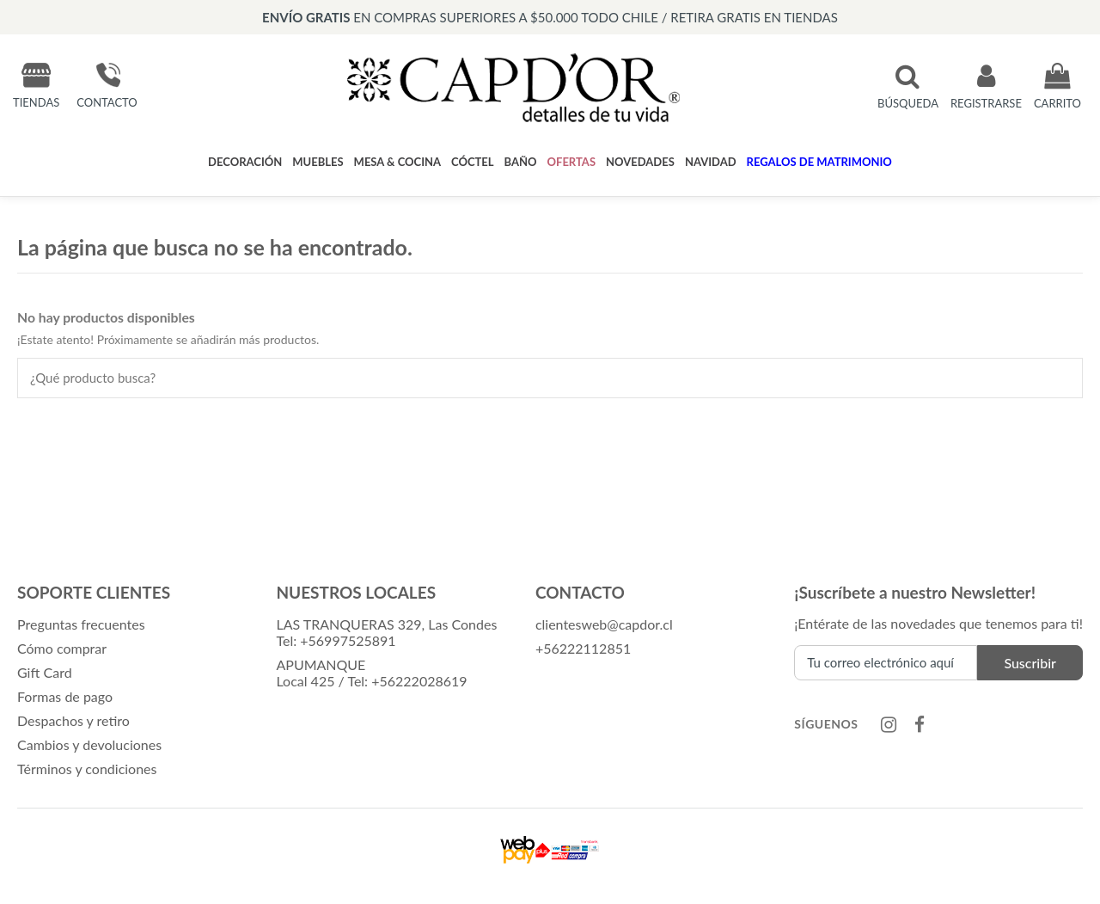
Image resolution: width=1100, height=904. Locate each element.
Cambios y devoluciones (89, 744)
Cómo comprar (62, 648)
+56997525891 (347, 640)
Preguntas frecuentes (81, 624)
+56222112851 (583, 648)
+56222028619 (419, 681)
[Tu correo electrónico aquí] (885, 662)
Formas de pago (65, 696)
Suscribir (1030, 663)
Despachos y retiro (73, 720)
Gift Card (44, 672)
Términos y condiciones (87, 768)
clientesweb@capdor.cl (604, 624)
